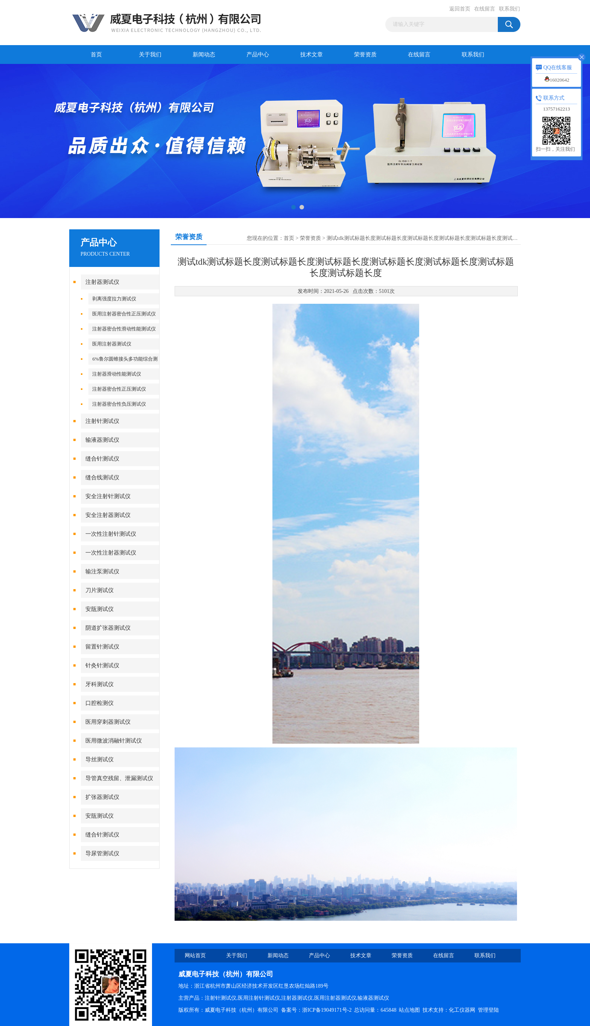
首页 (96, 55)
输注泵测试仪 (102, 571)
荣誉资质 (365, 55)
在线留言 (484, 9)
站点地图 (409, 1010)
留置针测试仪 (102, 647)
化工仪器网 (462, 1010)
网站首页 (195, 955)
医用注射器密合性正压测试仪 (124, 314)
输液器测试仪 (102, 440)
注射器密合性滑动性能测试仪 (124, 329)
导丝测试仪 (99, 759)
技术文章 (311, 55)
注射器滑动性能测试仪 (116, 374)
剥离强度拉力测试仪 (114, 299)
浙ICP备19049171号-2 (326, 1010)
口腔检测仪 (99, 703)
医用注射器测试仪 (111, 344)
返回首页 (459, 9)
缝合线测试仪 (102, 477)
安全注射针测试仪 (108, 496)
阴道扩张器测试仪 (108, 628)
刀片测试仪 (99, 590)
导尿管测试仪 (102, 853)
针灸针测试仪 (102, 665)
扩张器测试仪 (102, 797)
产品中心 (257, 55)
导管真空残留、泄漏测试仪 (119, 778)
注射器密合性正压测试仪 (119, 389)
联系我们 (509, 9)
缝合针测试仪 (102, 459)
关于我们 (150, 55)
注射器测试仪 (102, 282)
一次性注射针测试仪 (110, 534)
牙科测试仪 (99, 684)
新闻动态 (204, 55)
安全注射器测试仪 (108, 515)
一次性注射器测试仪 (110, 553)
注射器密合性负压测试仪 (119, 404)
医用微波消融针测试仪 (113, 741)
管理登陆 (488, 1010)
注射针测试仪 (102, 421)
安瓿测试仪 (99, 609)
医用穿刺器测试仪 (108, 722)
